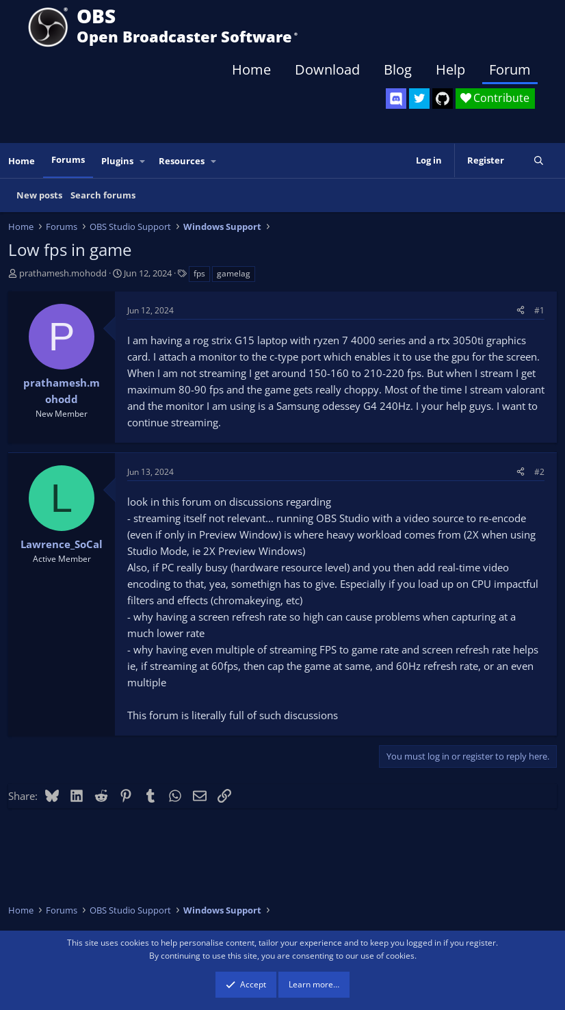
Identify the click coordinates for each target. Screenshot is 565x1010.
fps (199, 273)
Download (327, 69)
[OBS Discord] (396, 98)
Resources (182, 161)
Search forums (102, 195)
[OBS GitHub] (442, 98)
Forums (68, 159)
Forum (510, 69)
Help (450, 69)
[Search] (539, 160)
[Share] (520, 310)
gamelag (233, 273)
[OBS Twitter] (419, 98)
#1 (539, 310)
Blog (398, 69)
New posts (39, 195)
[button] (143, 161)
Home (251, 69)
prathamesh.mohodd (63, 273)
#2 (539, 472)
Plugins (117, 161)
